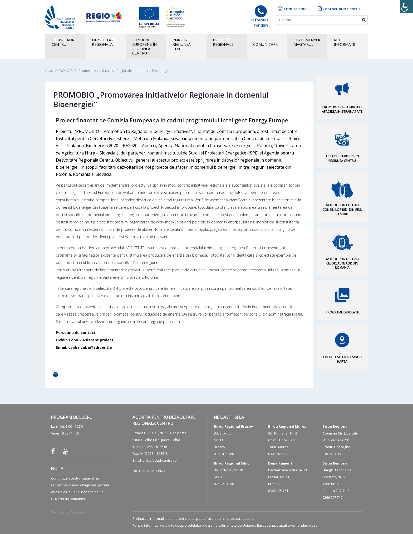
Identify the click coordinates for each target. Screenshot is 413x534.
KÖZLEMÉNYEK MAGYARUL (306, 42)
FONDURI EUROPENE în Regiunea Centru (144, 46)
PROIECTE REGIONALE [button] (223, 42)
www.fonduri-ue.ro (303, 525)
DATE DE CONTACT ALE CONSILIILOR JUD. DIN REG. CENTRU (342, 209)
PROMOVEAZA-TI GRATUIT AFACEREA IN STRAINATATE (342, 109)
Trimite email (293, 8)
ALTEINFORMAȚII (344, 42)
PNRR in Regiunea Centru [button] (182, 44)
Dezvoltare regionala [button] (104, 42)
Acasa (50, 70)
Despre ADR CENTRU (63, 42)
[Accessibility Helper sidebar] (406, 6)
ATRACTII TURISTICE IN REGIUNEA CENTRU (342, 158)
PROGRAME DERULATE (342, 312)
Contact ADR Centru (339, 8)
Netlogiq (77, 512)
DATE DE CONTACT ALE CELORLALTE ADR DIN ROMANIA (342, 263)
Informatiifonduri (261, 16)
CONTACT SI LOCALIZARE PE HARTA (342, 359)
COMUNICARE (265, 44)
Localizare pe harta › (148, 470)
